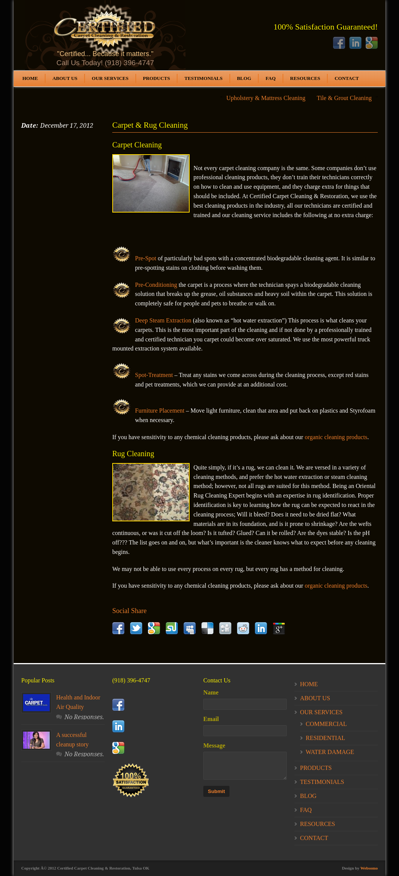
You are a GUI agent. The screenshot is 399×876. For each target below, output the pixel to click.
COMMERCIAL (326, 724)
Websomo (369, 868)
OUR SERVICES (110, 78)
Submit (216, 791)
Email (211, 719)
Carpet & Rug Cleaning (150, 125)
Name (210, 692)
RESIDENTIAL (325, 738)
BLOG (244, 78)
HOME (30, 78)
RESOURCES (305, 78)
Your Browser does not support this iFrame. (105, 35)
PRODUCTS (156, 78)
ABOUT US (64, 78)
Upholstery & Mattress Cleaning (265, 98)
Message (214, 745)
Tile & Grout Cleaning (344, 98)
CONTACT (347, 78)
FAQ (270, 78)
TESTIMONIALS (203, 78)
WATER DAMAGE (330, 752)
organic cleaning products (336, 437)
